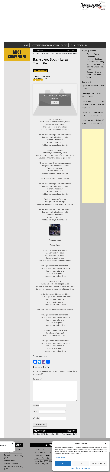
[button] (106, 443)
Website (36, 418)
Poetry (64, 45)
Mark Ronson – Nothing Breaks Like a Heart (95, 67)
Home (25, 45)
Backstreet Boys (42, 78)
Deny (80, 463)
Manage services (60, 457)
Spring (48, 76)
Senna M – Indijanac (95, 59)
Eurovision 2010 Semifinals (43, 54)
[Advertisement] (55, 26)
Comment (37, 379)
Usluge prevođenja (78, 45)
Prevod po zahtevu (40, 356)
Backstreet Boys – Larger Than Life (51, 61)
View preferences (98, 463)
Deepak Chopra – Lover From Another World (95, 74)
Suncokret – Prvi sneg (95, 61)
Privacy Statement (84, 468)
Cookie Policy (74, 468)
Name (36, 406)
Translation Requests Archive (46, 452)
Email (35, 412)
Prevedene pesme (40, 70)
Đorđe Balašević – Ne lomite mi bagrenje (93, 104)
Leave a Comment (38, 80)
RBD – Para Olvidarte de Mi (66, 54)
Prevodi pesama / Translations (45, 45)
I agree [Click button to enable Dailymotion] (55, 102)
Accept (62, 463)
